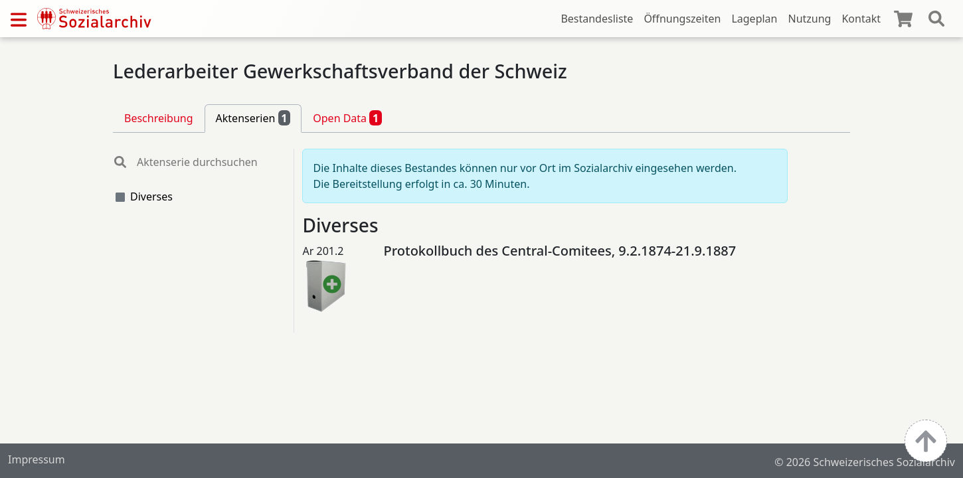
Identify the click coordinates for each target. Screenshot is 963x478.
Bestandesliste (597, 18)
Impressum (36, 459)
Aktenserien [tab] (253, 117)
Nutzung (809, 18)
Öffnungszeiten (682, 18)
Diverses (151, 196)
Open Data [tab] (347, 117)
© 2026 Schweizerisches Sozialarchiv (864, 462)
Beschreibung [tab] (158, 118)
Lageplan (754, 18)
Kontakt (861, 18)
